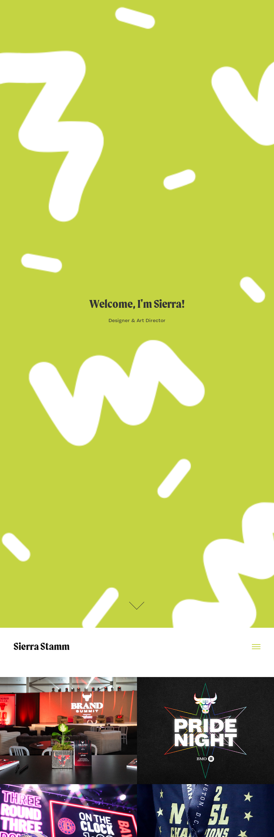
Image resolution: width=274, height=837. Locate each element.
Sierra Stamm (42, 646)
